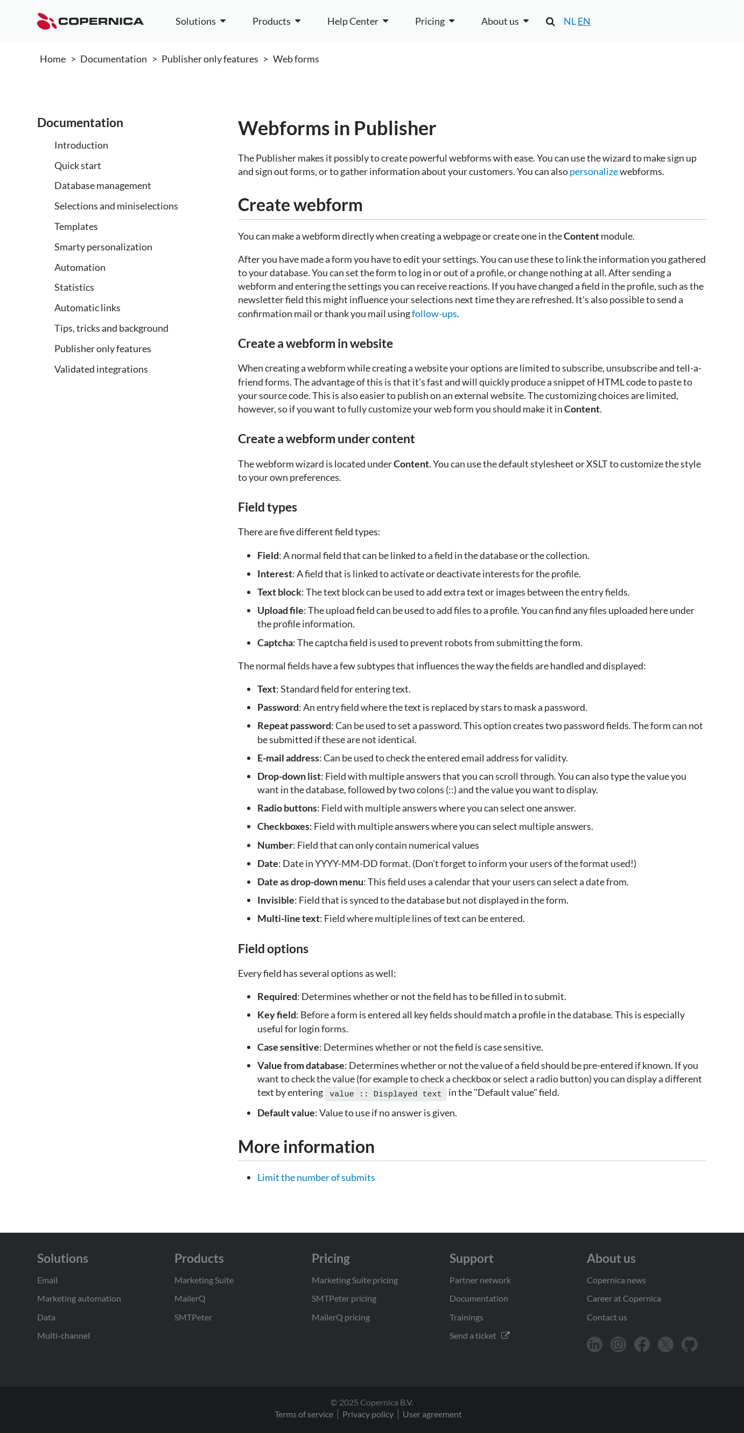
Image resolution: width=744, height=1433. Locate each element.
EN (584, 21)
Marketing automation (79, 1297)
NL (570, 21)
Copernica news (616, 1279)
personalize (594, 171)
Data (46, 1316)
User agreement (432, 1413)
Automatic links (87, 307)
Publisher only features (210, 59)
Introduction (81, 145)
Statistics (74, 287)
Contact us (607, 1316)
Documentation (113, 59)
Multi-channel (63, 1334)
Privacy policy (368, 1413)
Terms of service (304, 1413)
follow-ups (434, 313)
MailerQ (190, 1297)
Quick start (77, 165)
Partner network (480, 1279)
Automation (80, 267)
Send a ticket (480, 1334)
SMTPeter (193, 1316)
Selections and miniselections (116, 206)
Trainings (466, 1316)
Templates (76, 226)
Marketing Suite (204, 1279)
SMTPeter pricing (344, 1297)
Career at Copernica (624, 1297)
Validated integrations (101, 369)
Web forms (296, 59)
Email (47, 1279)
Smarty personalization (103, 247)
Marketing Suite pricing (355, 1279)
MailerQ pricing (341, 1316)
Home (53, 59)
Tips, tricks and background (111, 328)
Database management (102, 185)
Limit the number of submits (316, 1176)
